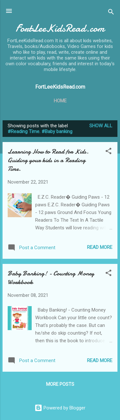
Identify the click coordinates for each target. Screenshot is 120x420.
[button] (108, 152)
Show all (100, 126)
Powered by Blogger (60, 408)
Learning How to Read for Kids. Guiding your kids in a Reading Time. (48, 160)
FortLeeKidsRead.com (60, 28)
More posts (60, 384)
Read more (99, 247)
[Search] (111, 13)
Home (60, 101)
